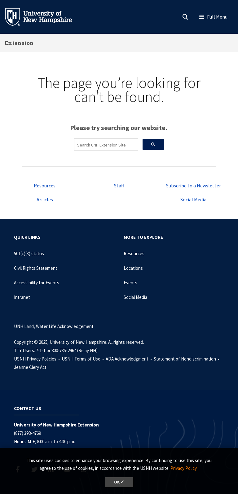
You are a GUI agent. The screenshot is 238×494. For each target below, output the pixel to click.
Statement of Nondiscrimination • (187, 359)
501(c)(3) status (29, 253)
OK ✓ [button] (119, 482)
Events (130, 283)
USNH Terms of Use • (83, 359)
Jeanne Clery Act (30, 367)
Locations (133, 268)
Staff (119, 185)
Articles (45, 199)
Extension (19, 42)
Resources (44, 185)
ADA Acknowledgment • (129, 359)
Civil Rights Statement (35, 268)
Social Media (193, 199)
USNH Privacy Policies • (37, 359)
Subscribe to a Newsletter (193, 185)
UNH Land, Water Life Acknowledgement (54, 326)
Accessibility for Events (36, 283)
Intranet (22, 297)
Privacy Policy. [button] (183, 468)
